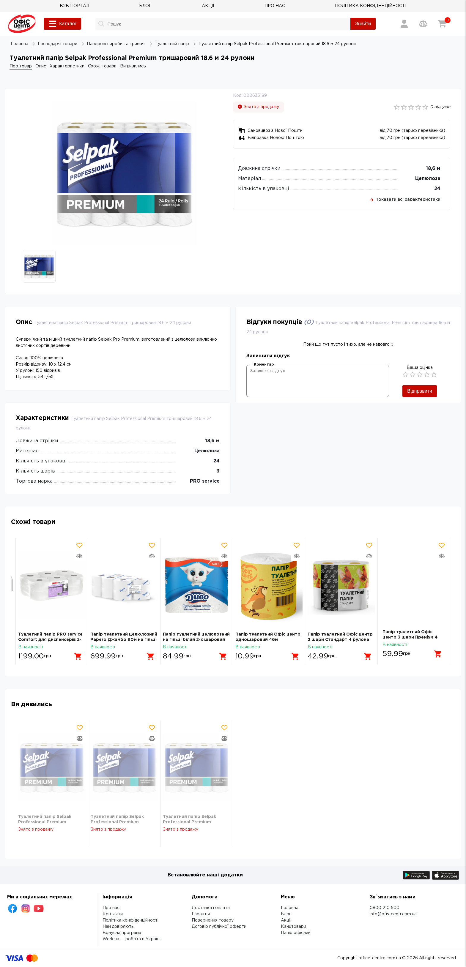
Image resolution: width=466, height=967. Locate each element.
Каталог (62, 24)
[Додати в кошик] (76, 654)
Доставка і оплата (211, 908)
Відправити (419, 391)
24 (437, 189)
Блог (286, 914)
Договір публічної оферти (219, 926)
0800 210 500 (384, 908)
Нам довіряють (118, 926)
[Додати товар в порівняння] (80, 556)
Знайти (363, 23)
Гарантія (201, 914)
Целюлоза (427, 178)
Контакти (113, 914)
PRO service (205, 481)
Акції (286, 920)
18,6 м (433, 168)
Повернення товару (213, 920)
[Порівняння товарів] (423, 24)
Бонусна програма (122, 933)
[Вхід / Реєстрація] (404, 24)
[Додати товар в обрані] (80, 545)
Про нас (111, 908)
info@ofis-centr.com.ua (393, 914)
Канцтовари (293, 926)
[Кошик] (442, 24)
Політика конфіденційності (130, 920)
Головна (289, 908)
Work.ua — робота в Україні (131, 939)
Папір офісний (296, 933)
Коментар (264, 364)
